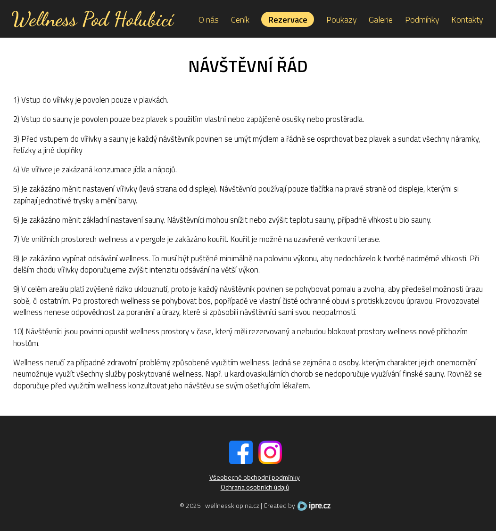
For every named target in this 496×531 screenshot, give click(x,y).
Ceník (240, 19)
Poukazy (341, 19)
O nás (208, 19)
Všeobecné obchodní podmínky (254, 477)
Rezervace (287, 19)
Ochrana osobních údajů (255, 487)
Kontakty (467, 19)
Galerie (381, 19)
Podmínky (422, 19)
